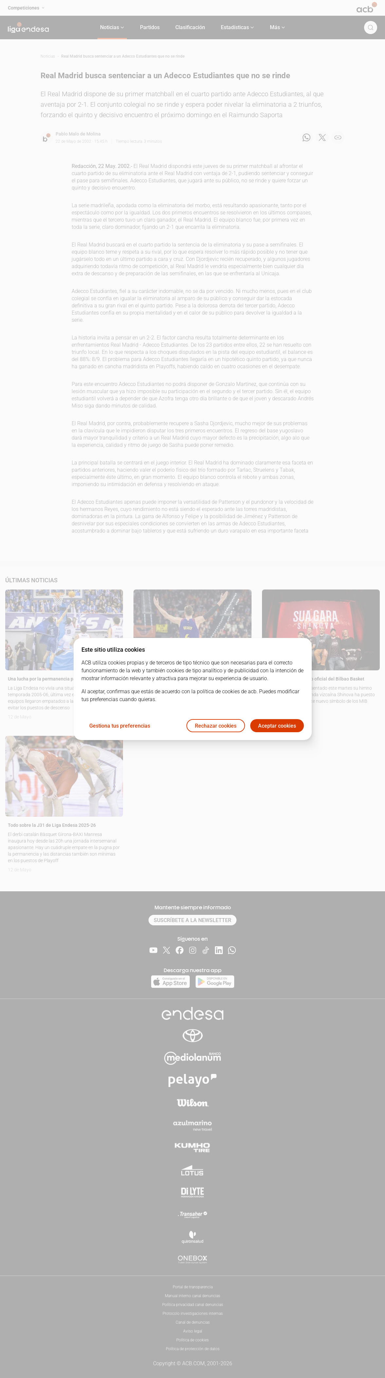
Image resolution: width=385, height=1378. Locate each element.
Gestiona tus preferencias (119, 726)
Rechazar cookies (215, 726)
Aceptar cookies (277, 726)
